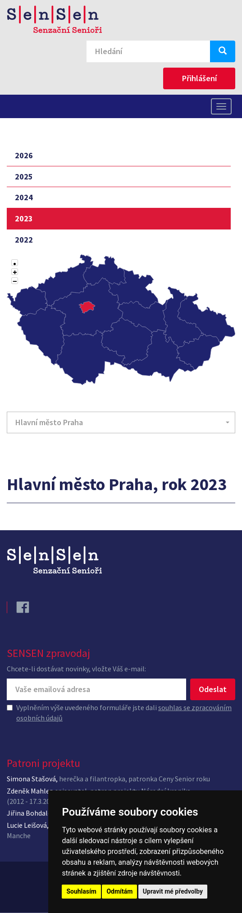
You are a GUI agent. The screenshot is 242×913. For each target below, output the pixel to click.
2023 (24, 218)
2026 (24, 155)
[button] (121, 422)
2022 (24, 239)
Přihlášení (199, 78)
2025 (24, 176)
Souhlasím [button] (81, 891)
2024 (24, 197)
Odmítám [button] (119, 891)
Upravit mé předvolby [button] (173, 891)
